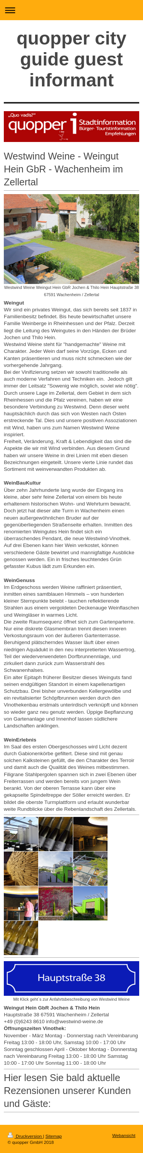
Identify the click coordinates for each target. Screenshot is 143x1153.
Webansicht (123, 1135)
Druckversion (25, 1136)
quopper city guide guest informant (71, 59)
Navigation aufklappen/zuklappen (71, 10)
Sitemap (53, 1136)
